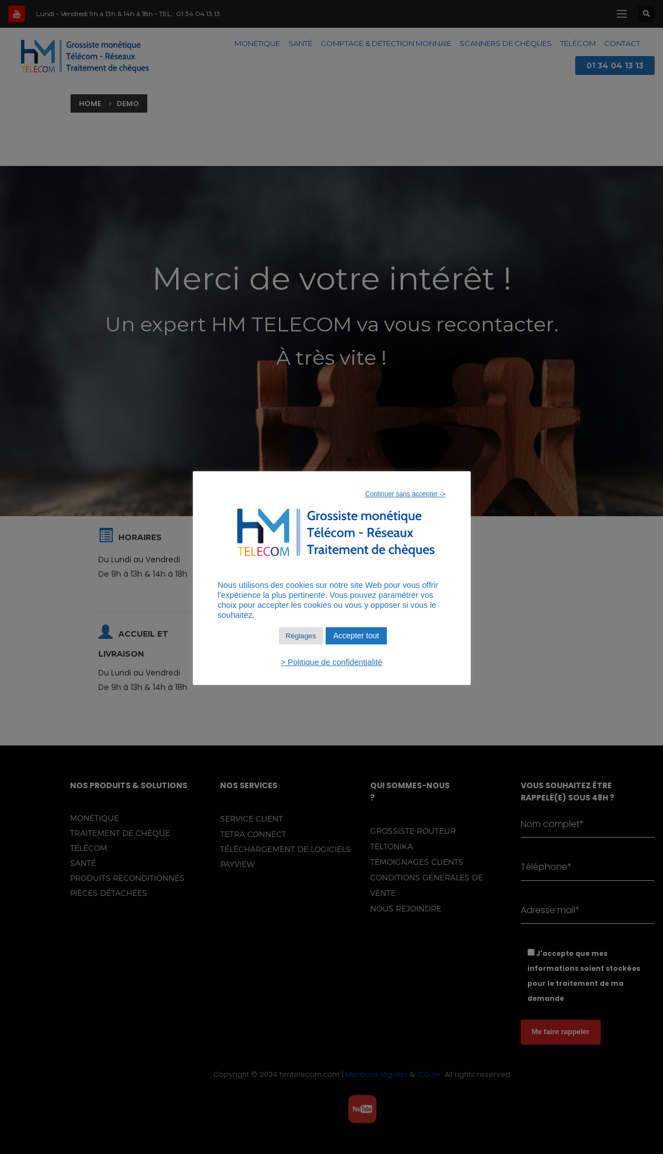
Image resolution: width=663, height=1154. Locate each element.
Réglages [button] (301, 636)
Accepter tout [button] (356, 635)
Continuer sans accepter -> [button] (405, 494)
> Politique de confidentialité (331, 662)
